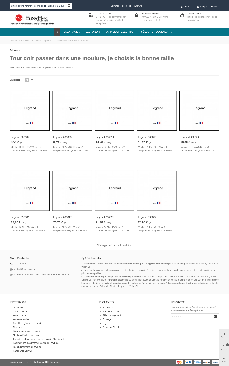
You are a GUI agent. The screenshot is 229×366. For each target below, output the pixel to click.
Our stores (16, 307)
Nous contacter (19, 311)
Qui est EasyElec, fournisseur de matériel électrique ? (37, 339)
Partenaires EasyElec (22, 351)
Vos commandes (19, 319)
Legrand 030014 (105, 137)
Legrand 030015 (147, 137)
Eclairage (105, 319)
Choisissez (16, 80)
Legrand (104, 323)
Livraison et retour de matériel (26, 331)
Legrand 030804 (20, 217)
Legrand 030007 (20, 137)
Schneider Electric (109, 327)
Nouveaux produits (109, 311)
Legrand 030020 (190, 137)
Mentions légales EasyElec (24, 335)
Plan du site (17, 327)
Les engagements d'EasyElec (25, 347)
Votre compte (18, 315)
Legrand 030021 (105, 217)
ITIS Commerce (52, 362)
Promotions (106, 307)
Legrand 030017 (62, 217)
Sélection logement (110, 315)
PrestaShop (35, 362)
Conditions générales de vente (26, 323)
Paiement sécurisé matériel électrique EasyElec (34, 343)
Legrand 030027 (147, 217)
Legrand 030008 (62, 137)
